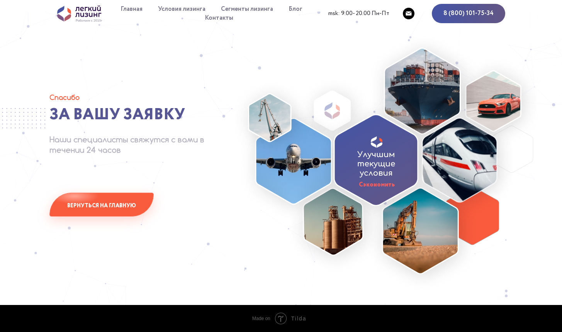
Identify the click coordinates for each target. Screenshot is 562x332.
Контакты (219, 18)
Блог (295, 9)
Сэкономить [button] (377, 184)
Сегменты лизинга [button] (247, 9)
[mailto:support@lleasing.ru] (408, 13)
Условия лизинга (181, 9)
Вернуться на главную (101, 206)
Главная (132, 9)
